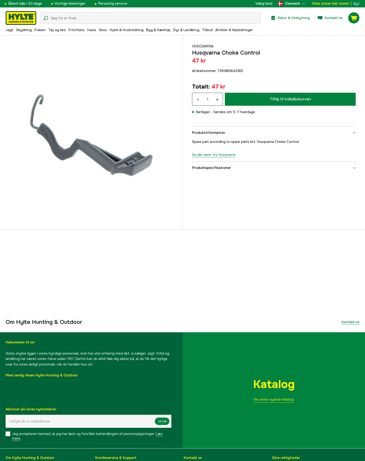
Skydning (24, 30)
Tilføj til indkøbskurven (290, 99)
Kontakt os (350, 322)
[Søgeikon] (46, 18)
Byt (356, 3)
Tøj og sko (57, 30)
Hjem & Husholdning (126, 30)
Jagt (9, 30)
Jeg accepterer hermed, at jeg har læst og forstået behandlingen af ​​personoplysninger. (87, 436)
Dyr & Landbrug (186, 30)
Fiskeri (40, 30)
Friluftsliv (76, 30)
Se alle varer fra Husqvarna (213, 154)
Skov (103, 30)
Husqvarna (202, 46)
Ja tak (162, 421)
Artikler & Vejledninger (234, 30)
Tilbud (207, 30)
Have (91, 30)
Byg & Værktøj (158, 30)
